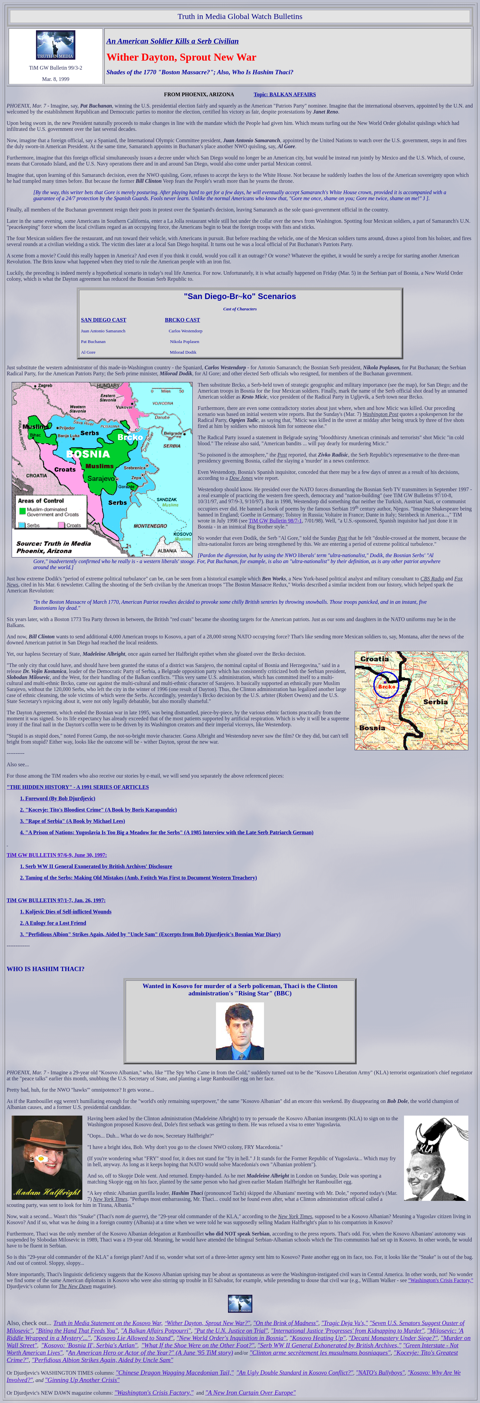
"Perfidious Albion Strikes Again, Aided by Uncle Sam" (102, 1359)
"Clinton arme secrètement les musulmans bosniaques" (320, 1352)
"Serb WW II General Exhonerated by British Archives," (329, 1345)
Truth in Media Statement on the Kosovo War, (107, 1323)
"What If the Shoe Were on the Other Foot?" (197, 1345)
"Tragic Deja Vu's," (344, 1323)
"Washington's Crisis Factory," (440, 1280)
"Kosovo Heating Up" (317, 1337)
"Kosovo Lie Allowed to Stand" (133, 1337)
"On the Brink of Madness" (285, 1323)
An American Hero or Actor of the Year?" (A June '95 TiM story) (150, 1352)
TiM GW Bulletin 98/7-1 (275, 521)
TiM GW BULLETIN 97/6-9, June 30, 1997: (57, 855)
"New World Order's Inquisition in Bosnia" (231, 1337)
